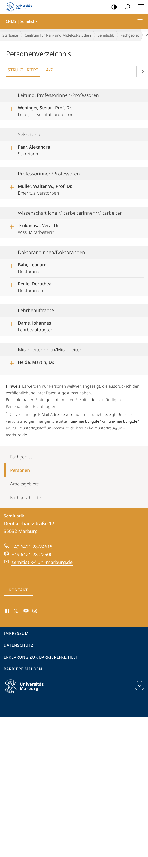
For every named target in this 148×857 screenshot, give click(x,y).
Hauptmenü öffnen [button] (139, 6)
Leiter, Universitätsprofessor (45, 110)
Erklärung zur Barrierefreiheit (41, 657)
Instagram (35, 611)
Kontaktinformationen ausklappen (139, 685)
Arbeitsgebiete (24, 484)
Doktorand (32, 267)
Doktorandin (34, 286)
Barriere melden (23, 669)
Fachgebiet (130, 35)
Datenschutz (18, 645)
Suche (126, 7)
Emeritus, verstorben (45, 189)
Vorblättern (140, 70)
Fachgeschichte (25, 497)
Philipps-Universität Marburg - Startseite (20, 7)
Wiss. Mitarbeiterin (38, 228)
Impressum (16, 633)
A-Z (49, 70)
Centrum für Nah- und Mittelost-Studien (58, 35)
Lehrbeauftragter (35, 325)
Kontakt (18, 590)
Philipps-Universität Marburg (28, 690)
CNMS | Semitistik (139, 22)
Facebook (7, 611)
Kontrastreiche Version (113, 7)
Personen (20, 470)
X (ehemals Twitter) (15, 610)
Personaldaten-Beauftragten (31, 406)
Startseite (10, 35)
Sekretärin (34, 149)
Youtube (25, 611)
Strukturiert (23, 70)
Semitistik (106, 35)
